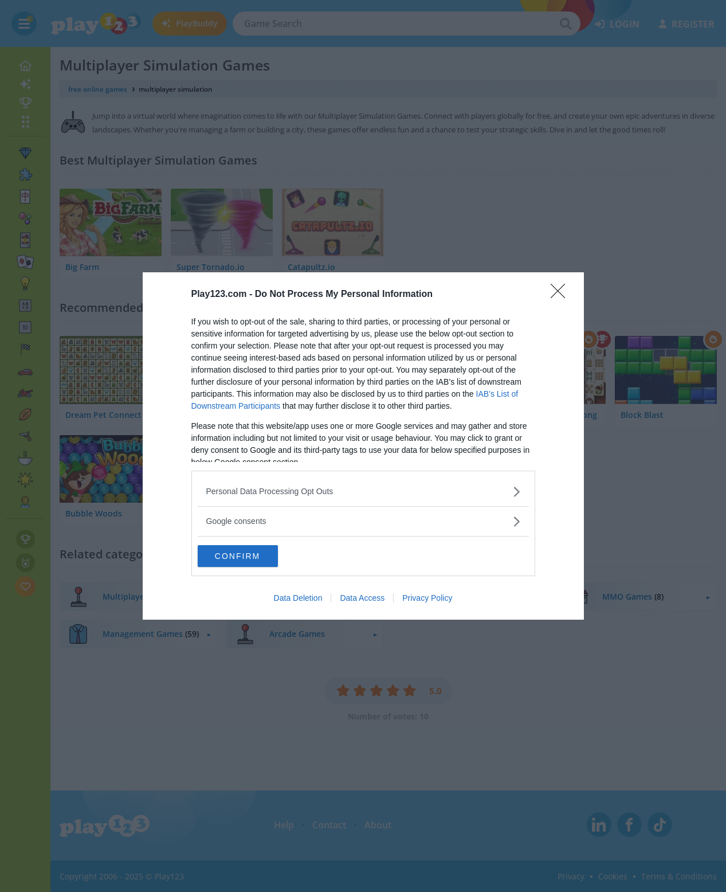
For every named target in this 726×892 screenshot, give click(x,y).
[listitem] (363, 491)
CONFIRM (251, 556)
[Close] (561, 294)
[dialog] (363, 446)
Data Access (362, 598)
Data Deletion (298, 598)
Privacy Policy (427, 598)
